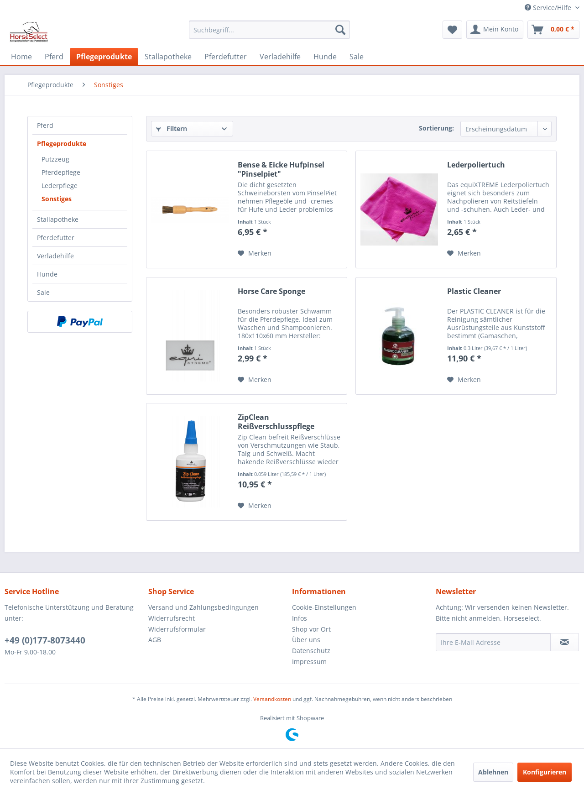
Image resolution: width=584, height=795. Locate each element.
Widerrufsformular (177, 629)
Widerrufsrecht (171, 618)
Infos (299, 618)
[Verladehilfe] (280, 56)
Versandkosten (272, 699)
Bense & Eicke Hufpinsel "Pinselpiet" (281, 169)
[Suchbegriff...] (269, 30)
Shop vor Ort (311, 629)
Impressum (309, 661)
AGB (154, 639)
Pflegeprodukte (61, 143)
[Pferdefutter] (225, 56)
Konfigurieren (544, 772)
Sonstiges (57, 198)
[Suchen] (340, 30)
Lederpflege (60, 185)
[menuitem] (269, 30)
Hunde (47, 274)
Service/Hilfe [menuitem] (549, 7)
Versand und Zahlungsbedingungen (203, 607)
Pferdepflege (61, 172)
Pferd (45, 125)
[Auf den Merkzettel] (254, 253)
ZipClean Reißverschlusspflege (276, 422)
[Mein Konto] (494, 30)
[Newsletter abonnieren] (564, 642)
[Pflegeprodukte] (104, 56)
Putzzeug (55, 159)
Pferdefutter (55, 237)
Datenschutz (311, 650)
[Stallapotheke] (168, 56)
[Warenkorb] (553, 30)
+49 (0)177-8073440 (45, 640)
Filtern (171, 128)
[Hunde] (325, 56)
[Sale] (356, 56)
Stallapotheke (57, 219)
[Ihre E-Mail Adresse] (493, 642)
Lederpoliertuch (476, 165)
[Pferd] (54, 56)
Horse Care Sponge (271, 291)
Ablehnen (493, 772)
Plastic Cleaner (474, 291)
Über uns (306, 639)
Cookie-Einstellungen (324, 607)
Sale (43, 292)
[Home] (21, 56)
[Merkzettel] (452, 30)
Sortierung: (436, 128)
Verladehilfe (55, 255)
